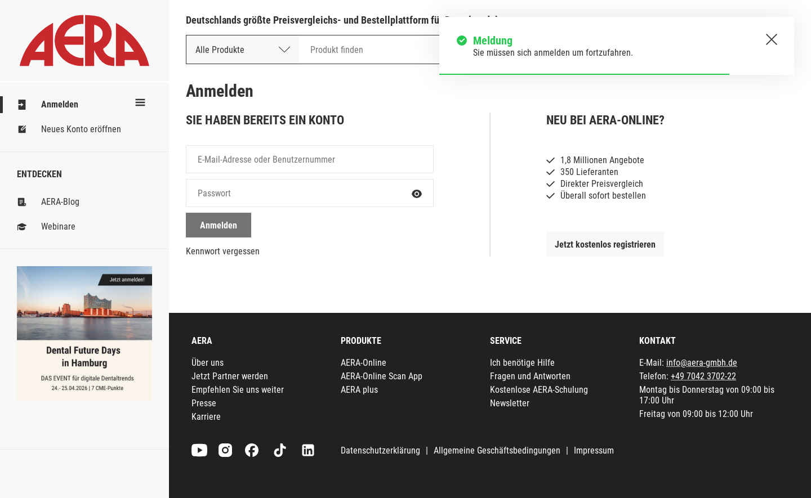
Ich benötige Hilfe (522, 362)
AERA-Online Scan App (381, 376)
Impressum (594, 450)
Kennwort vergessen (223, 251)
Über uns (207, 362)
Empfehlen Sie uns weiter (237, 389)
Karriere (206, 416)
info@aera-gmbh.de (701, 362)
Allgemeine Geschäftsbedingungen (497, 450)
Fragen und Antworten (530, 376)
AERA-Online (363, 362)
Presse (203, 403)
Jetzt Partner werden (229, 376)
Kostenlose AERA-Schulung (539, 389)
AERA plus (359, 389)
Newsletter (509, 403)
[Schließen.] (771, 39)
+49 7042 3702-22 (703, 376)
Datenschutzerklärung (380, 450)
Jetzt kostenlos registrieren (605, 244)
